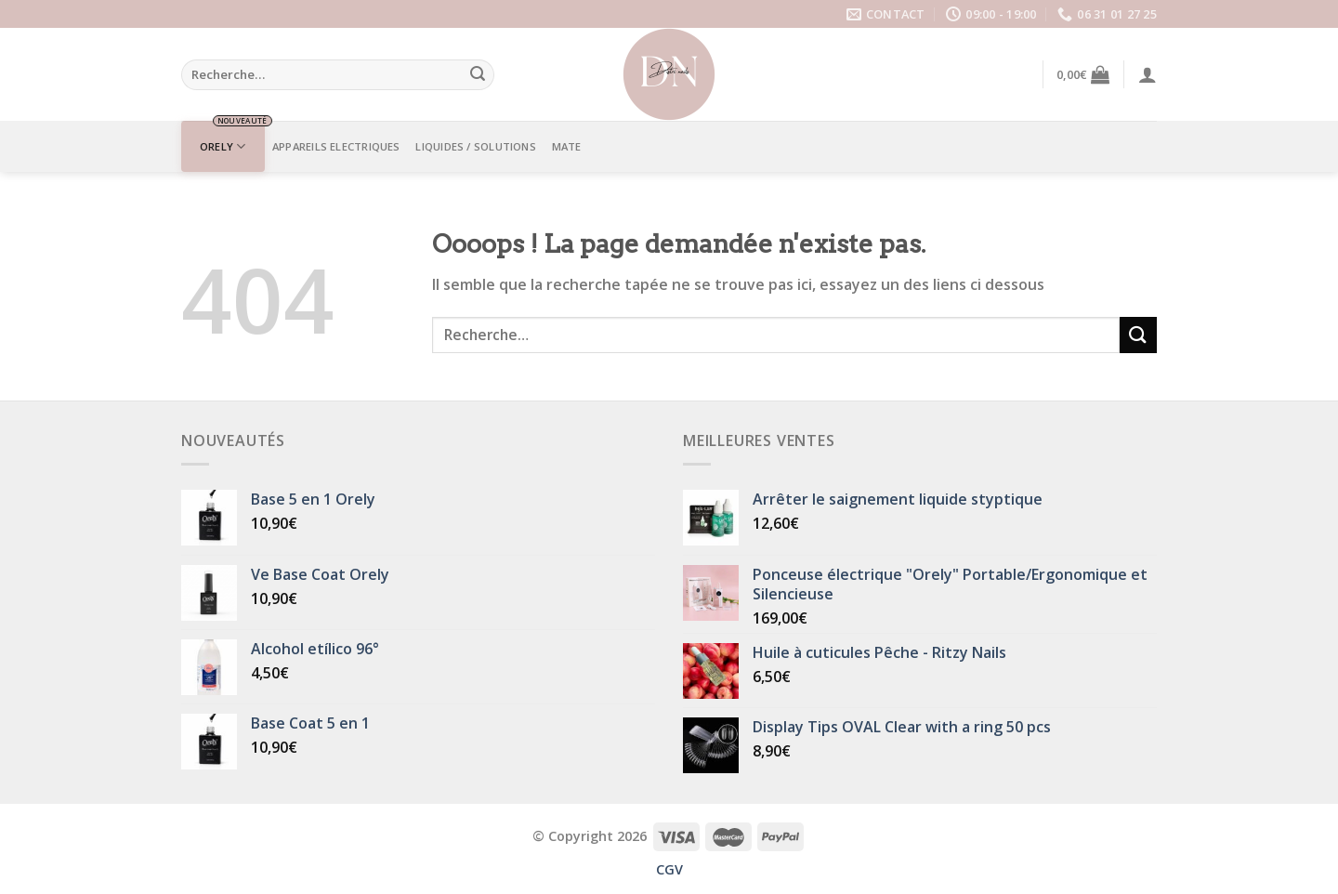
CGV (669, 869)
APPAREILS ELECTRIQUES (336, 146)
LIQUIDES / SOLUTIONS (475, 146)
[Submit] (477, 75)
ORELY (223, 146)
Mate (567, 146)
